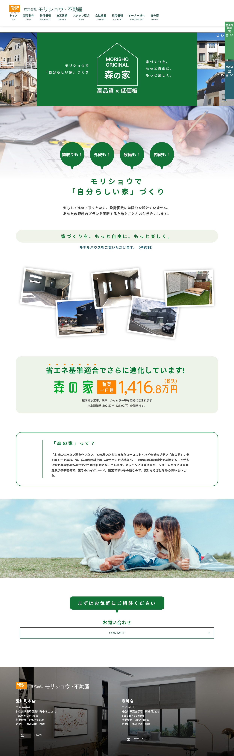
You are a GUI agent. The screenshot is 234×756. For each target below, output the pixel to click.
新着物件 (28, 17)
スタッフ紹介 (81, 17)
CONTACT (117, 633)
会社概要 (100, 17)
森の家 (155, 17)
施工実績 (62, 17)
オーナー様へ (136, 17)
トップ (13, 17)
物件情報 (45, 17)
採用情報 (117, 17)
